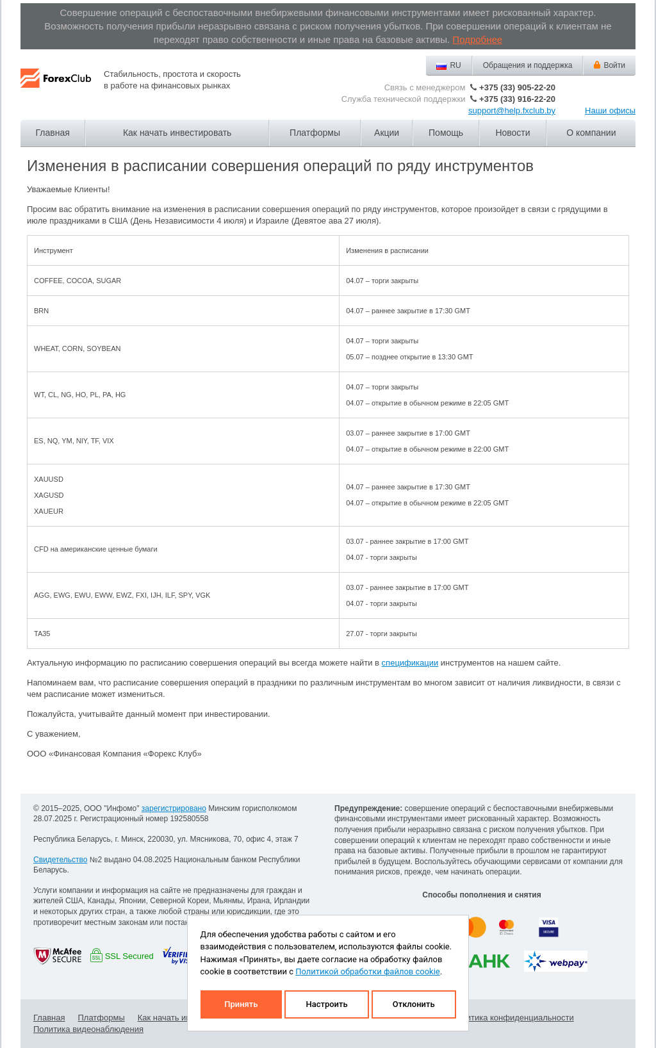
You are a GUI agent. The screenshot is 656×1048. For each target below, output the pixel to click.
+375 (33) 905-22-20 (517, 87)
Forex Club (55, 88)
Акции (386, 132)
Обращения (528, 65)
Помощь (446, 132)
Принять (241, 1004)
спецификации (410, 662)
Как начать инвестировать (177, 132)
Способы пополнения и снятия (481, 894)
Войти (614, 65)
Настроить (326, 1004)
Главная (53, 132)
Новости (512, 132)
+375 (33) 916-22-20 (517, 99)
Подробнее (477, 39)
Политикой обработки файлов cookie (367, 971)
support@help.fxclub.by (511, 110)
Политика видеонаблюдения (88, 1029)
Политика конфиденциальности (512, 1017)
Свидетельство (60, 859)
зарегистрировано (174, 808)
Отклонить (414, 1004)
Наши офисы (610, 110)
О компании (591, 132)
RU (455, 65)
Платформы (315, 132)
